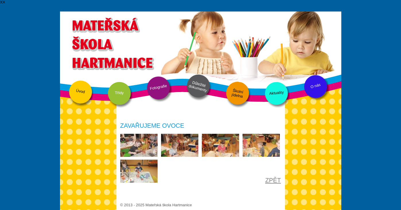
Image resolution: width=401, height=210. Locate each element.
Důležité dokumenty (197, 86)
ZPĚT (273, 180)
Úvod (80, 91)
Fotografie (158, 87)
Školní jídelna (237, 93)
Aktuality (276, 93)
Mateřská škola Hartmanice (112, 43)
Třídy (119, 93)
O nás (315, 86)
